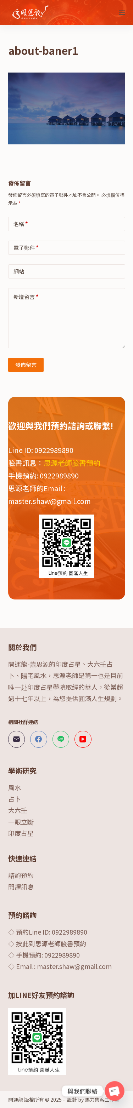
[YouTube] (83, 739)
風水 (14, 787)
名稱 (20, 224)
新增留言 (26, 297)
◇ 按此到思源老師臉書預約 (47, 943)
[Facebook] (38, 739)
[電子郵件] (16, 739)
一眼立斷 (21, 821)
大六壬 (17, 810)
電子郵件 (26, 247)
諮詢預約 (21, 875)
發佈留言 (26, 364)
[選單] (122, 12)
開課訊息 (21, 886)
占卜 (14, 798)
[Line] (61, 739)
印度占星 (21, 833)
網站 (18, 271)
